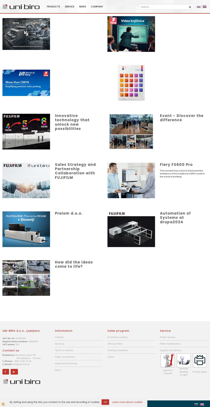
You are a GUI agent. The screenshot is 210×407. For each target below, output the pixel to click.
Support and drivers (170, 350)
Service (69, 6)
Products (53, 6)
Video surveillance (65, 356)
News (82, 6)
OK (105, 402)
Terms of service (64, 350)
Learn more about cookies (127, 402)
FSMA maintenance (170, 343)
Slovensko (198, 6)
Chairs (110, 356)
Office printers (115, 343)
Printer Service (167, 337)
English (204, 6)
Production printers (117, 337)
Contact (59, 337)
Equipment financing (66, 363)
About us (59, 343)
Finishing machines (117, 350)
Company (97, 6)
